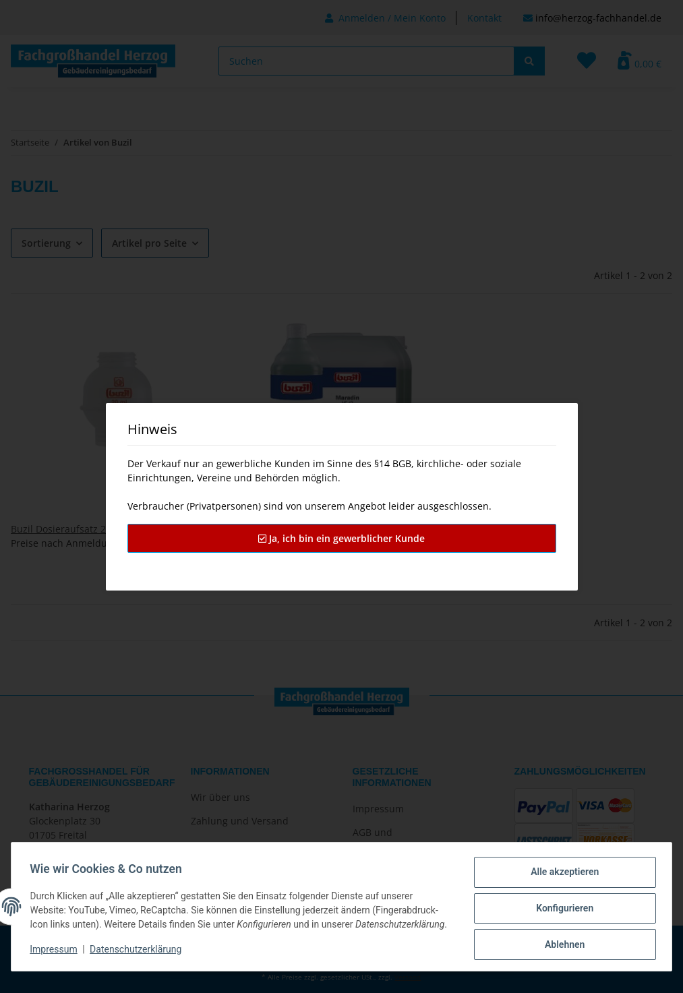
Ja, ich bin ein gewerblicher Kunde (341, 538)
